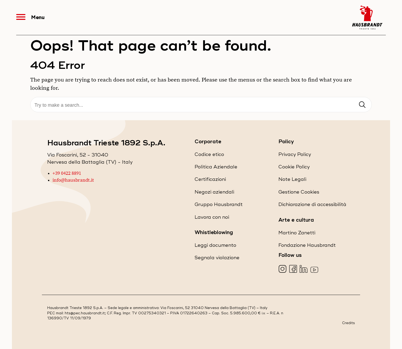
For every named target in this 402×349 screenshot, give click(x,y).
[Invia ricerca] (362, 105)
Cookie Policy (294, 168)
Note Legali (292, 180)
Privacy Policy (294, 155)
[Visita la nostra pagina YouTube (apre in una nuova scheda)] (315, 269)
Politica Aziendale (216, 168)
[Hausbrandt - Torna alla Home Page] (367, 17)
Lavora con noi (212, 218)
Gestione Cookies (298, 192)
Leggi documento (215, 246)
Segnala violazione (217, 258)
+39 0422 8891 (67, 173)
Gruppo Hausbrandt (219, 205)
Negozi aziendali (214, 193)
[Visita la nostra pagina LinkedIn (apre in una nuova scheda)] (304, 269)
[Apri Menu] (23, 17)
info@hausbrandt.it (73, 180)
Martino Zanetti (296, 234)
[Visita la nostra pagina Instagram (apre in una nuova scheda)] (283, 269)
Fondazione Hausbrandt (307, 246)
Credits (348, 323)
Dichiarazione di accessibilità (312, 205)
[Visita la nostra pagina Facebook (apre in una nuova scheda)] (293, 269)
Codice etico (209, 155)
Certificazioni (210, 180)
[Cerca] (201, 105)
